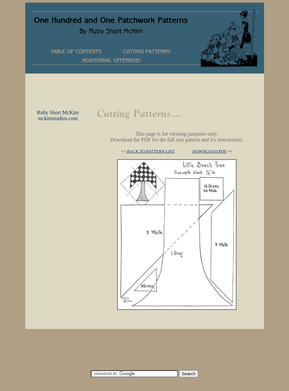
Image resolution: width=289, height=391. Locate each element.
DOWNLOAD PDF (210, 151)
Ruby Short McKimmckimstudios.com (57, 115)
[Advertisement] (144, 88)
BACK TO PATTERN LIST (151, 151)
